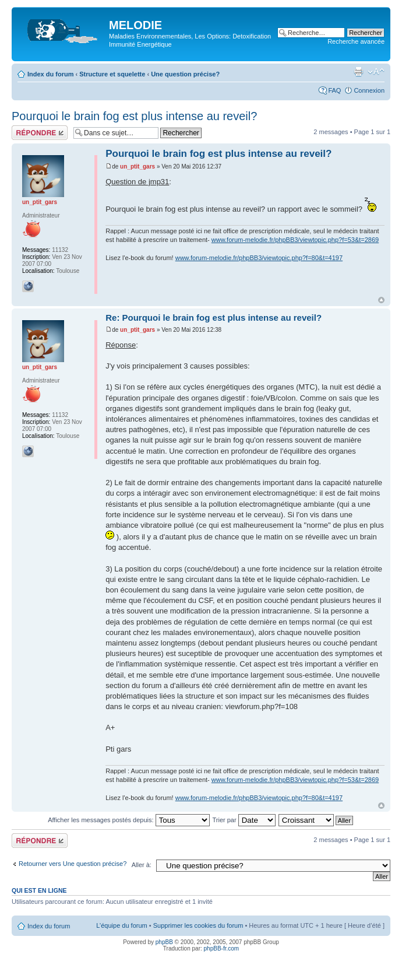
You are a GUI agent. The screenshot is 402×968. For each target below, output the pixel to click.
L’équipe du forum (121, 925)
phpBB (164, 942)
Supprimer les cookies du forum (198, 925)
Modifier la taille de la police (376, 71)
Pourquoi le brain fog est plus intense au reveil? (134, 116)
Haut (381, 300)
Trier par (243, 819)
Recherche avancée (356, 41)
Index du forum (50, 74)
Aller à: (141, 864)
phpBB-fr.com (221, 948)
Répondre (40, 132)
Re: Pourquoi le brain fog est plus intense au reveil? (213, 317)
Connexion (369, 90)
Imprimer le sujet (358, 71)
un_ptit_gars (137, 166)
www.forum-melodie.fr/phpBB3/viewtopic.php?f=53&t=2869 (295, 239)
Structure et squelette (112, 74)
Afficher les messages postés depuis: (128, 819)
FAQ (334, 90)
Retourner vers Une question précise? (72, 863)
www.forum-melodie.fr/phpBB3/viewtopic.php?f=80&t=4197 (259, 257)
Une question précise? (185, 74)
